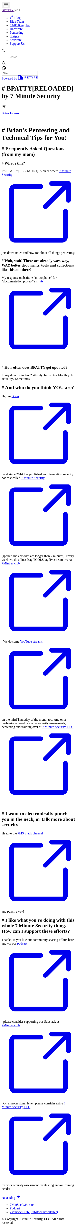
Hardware (16, 29)
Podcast (15, 1208)
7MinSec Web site (22, 1204)
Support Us (17, 43)
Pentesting (16, 32)
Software (16, 40)
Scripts (14, 36)
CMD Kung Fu (20, 25)
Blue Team (17, 21)
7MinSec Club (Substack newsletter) (34, 1212)
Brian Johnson (11, 113)
